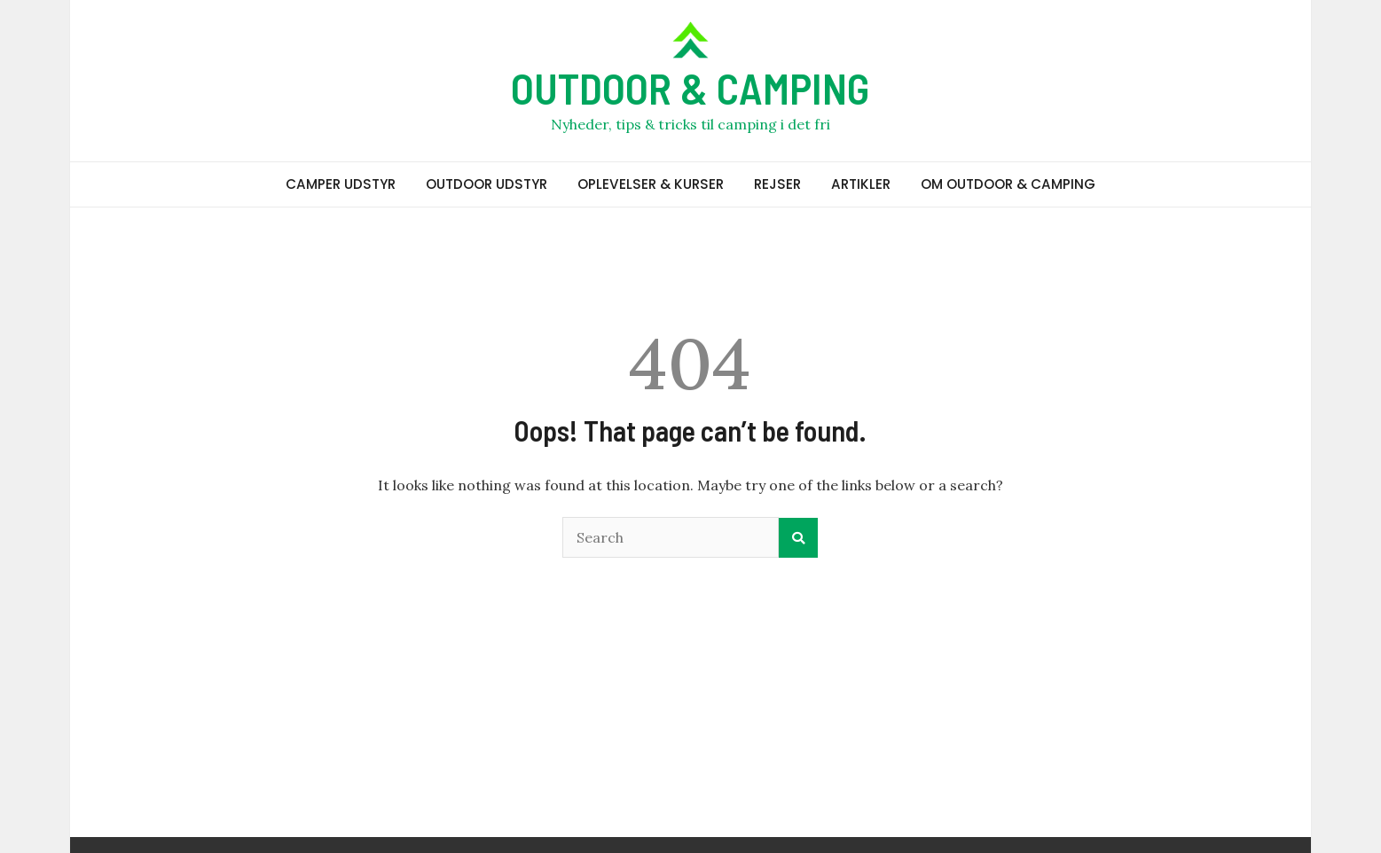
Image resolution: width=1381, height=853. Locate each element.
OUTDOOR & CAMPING (690, 87)
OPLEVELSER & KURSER (650, 184)
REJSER (777, 184)
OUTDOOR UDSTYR (486, 184)
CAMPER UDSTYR (341, 184)
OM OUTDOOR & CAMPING (1008, 184)
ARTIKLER (861, 184)
